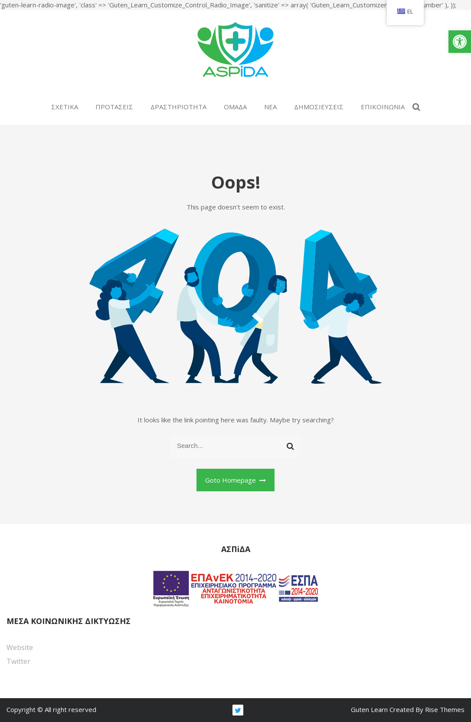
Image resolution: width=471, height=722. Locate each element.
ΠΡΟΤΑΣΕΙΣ (114, 106)
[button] (459, 41)
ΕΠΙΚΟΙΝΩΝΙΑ (383, 106)
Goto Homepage (235, 480)
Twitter (18, 661)
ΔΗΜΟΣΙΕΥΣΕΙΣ (318, 106)
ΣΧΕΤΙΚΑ (64, 106)
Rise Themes (444, 709)
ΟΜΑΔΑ (235, 106)
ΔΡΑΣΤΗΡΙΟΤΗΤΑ (178, 106)
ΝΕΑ (270, 106)
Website (20, 647)
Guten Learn (370, 709)
